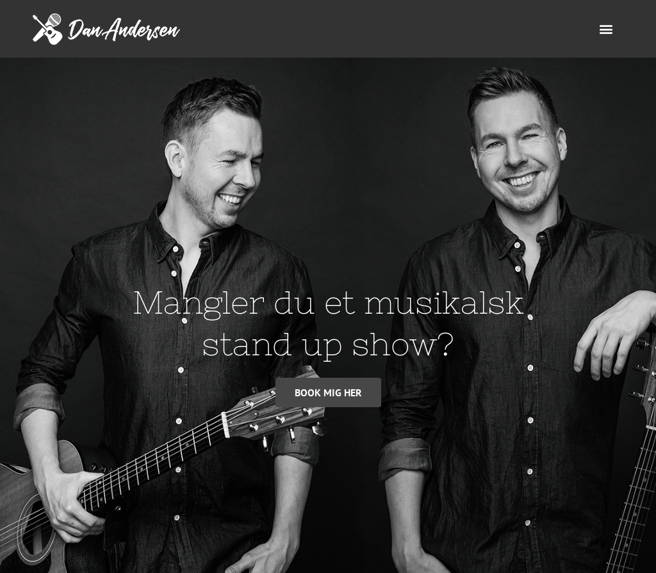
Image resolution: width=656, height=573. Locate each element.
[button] (606, 29)
